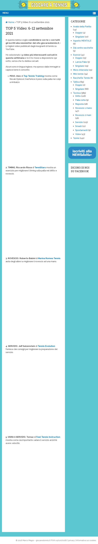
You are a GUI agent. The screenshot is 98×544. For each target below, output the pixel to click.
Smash (78, 126)
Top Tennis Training (34, 76)
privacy (71, 540)
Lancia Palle (81, 62)
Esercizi (76, 55)
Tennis (76, 138)
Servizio (79, 122)
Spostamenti (81, 130)
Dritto (78, 96)
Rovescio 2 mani (83, 115)
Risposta (79, 104)
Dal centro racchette (83, 48)
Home (10, 22)
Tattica (76, 82)
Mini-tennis (78, 74)
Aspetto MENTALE (82, 41)
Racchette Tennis (81, 78)
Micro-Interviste (80, 70)
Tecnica (77, 93)
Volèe (78, 134)
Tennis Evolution (46, 346)
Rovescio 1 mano (83, 108)
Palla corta (80, 100)
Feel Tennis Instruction (48, 437)
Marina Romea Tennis (49, 258)
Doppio (78, 33)
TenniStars (40, 167)
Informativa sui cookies (86, 540)
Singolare (79, 37)
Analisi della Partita (82, 26)
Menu (6, 13)
